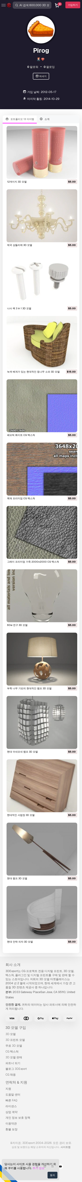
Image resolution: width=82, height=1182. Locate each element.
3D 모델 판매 (13, 1057)
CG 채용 (10, 1075)
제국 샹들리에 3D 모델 (19, 245)
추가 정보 (39, 1168)
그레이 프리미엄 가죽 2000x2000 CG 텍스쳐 (33, 561)
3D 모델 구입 (15, 1027)
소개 (45, 119)
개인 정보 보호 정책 (17, 1118)
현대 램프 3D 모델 (17, 878)
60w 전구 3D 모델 (17, 625)
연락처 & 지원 (16, 1082)
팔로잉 (49, 67)
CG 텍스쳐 (12, 1051)
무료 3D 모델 (13, 1046)
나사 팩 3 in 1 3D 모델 (19, 308)
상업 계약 (11, 1112)
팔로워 (32, 67)
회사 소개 (12, 964)
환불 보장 (11, 1129)
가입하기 (73, 5)
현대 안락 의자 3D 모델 (20, 941)
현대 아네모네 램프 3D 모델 (22, 751)
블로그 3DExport (16, 1069)
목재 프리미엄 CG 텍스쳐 (21, 498)
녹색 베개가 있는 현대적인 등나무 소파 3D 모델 (33, 371)
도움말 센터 (12, 1094)
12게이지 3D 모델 (17, 181)
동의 (52, 1175)
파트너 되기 (12, 1063)
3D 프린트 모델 (15, 1040)
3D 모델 (10, 1034)
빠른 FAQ (11, 1100)
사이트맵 (66, 1147)
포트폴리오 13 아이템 (19, 119)
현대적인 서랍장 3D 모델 (21, 815)
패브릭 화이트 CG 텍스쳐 (21, 435)
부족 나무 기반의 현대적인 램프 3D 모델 (29, 688)
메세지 (41, 76)
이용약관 (11, 1123)
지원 (8, 1089)
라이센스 (11, 1106)
